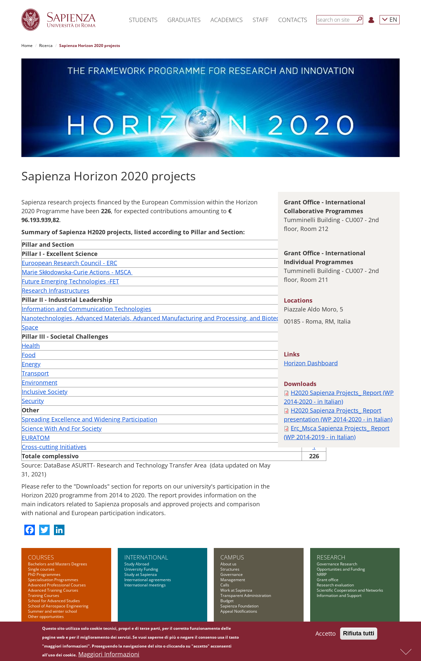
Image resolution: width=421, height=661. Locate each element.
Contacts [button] (292, 20)
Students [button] (143, 20)
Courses (41, 557)
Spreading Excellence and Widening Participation (89, 419)
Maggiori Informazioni (108, 655)
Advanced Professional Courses (57, 585)
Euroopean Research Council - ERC (69, 263)
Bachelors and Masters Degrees (57, 564)
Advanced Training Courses (53, 590)
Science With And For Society (62, 428)
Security (33, 401)
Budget (227, 601)
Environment (39, 382)
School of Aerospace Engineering (58, 606)
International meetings (145, 585)
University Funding (141, 569)
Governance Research (337, 564)
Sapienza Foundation (239, 606)
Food (29, 355)
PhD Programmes (44, 574)
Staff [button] (260, 20)
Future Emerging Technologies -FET (70, 281)
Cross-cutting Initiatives (54, 447)
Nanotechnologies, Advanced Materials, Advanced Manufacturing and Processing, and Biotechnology (162, 318)
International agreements (147, 579)
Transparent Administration (245, 595)
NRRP (322, 574)
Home (27, 45)
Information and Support (339, 595)
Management (232, 579)
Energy (31, 364)
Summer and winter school (52, 611)
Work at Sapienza (236, 590)
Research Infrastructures (55, 290)
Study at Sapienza (140, 574)
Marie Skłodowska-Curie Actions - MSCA (77, 272)
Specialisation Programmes (53, 579)
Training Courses (43, 595)
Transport (35, 373)
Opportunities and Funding (341, 569)
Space (30, 327)
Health (31, 346)
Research (331, 557)
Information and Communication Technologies (86, 309)
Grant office (327, 579)
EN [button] (389, 19)
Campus (232, 557)
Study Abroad (136, 564)
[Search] (359, 19)
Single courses (41, 569)
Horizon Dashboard (311, 363)
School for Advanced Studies (54, 601)
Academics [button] (226, 20)
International (146, 557)
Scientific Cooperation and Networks (350, 590)
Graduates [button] (184, 20)
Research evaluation (335, 585)
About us (228, 564)
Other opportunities (46, 616)
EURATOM (36, 438)
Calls (224, 585)
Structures (229, 569)
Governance (231, 574)
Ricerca (46, 45)
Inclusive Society (44, 392)
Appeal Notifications (238, 611)
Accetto (325, 635)
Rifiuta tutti (358, 634)
